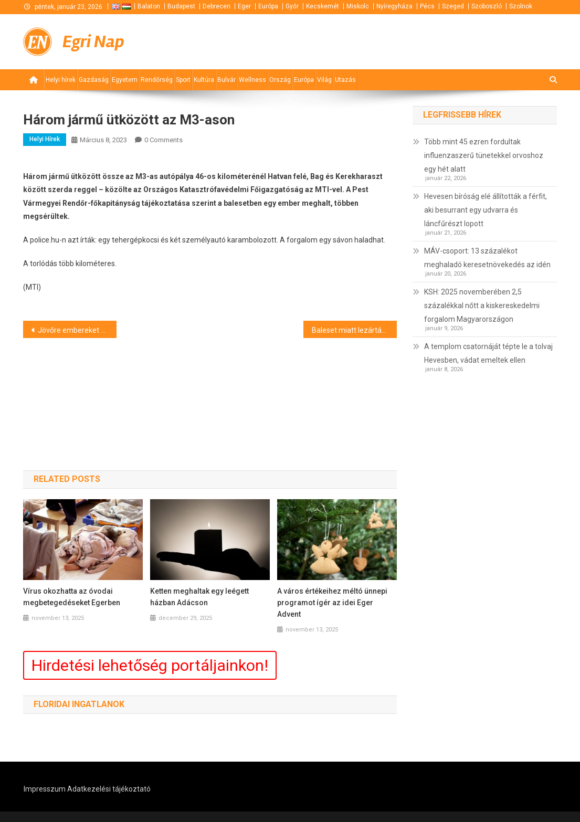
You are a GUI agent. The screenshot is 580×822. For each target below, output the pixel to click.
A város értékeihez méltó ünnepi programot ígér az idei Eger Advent (332, 602)
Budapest (181, 6)
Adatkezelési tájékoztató (109, 789)
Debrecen (216, 6)
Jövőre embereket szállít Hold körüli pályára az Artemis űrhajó (77, 330)
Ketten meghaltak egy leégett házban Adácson (199, 597)
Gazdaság (94, 79)
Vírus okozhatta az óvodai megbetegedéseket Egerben (71, 597)
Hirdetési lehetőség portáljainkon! (149, 665)
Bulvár (226, 79)
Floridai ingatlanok (79, 704)
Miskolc (357, 6)
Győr (292, 6)
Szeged (453, 6)
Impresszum (45, 789)
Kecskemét (322, 6)
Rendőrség (157, 79)
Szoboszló (486, 6)
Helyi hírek (61, 79)
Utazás (345, 79)
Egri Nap (93, 41)
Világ (324, 79)
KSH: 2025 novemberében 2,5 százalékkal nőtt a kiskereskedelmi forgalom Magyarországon (482, 305)
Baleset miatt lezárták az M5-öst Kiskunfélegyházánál (354, 330)
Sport (183, 79)
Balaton (149, 6)
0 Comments (163, 140)
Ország (280, 79)
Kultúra (204, 79)
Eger (244, 6)
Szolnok (520, 6)
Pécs (427, 6)
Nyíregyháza (394, 6)
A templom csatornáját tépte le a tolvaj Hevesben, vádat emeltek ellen (488, 353)
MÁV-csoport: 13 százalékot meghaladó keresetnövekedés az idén (487, 258)
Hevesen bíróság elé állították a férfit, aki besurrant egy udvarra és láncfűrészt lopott (485, 210)
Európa (268, 6)
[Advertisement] (431, 41)
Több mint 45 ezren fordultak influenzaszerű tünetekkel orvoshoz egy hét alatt (483, 155)
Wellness (252, 79)
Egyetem (125, 79)
